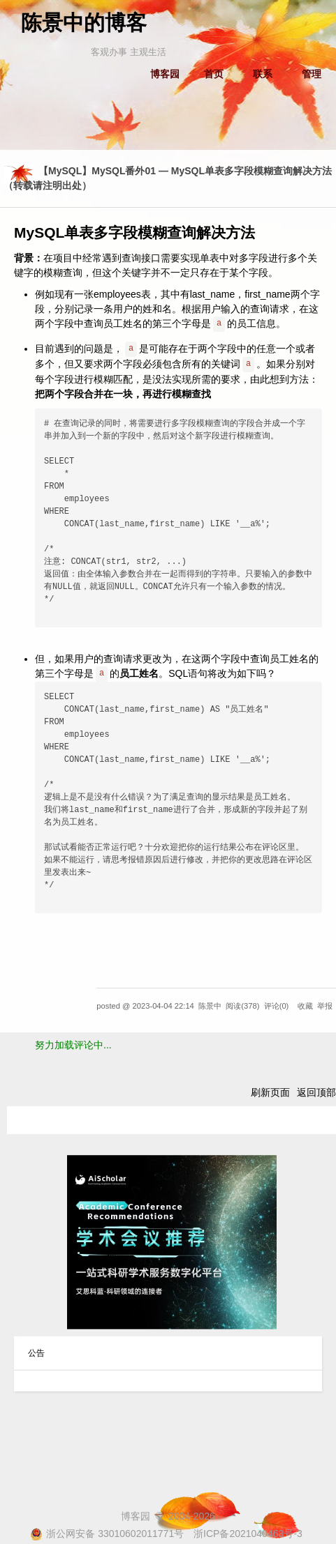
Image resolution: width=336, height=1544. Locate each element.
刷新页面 (270, 1092)
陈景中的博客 (84, 22)
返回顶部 (316, 1092)
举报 (325, 1006)
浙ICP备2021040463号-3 (247, 1533)
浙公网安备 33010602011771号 (107, 1533)
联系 (262, 73)
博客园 (165, 73)
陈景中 (209, 1006)
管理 (311, 73)
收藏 (305, 1006)
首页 (214, 73)
